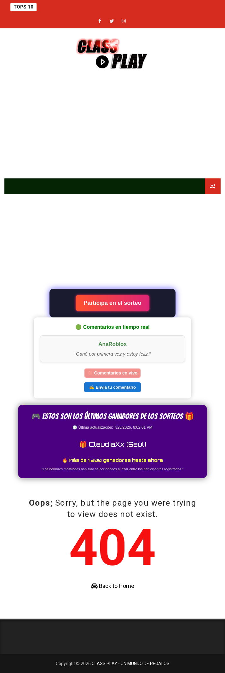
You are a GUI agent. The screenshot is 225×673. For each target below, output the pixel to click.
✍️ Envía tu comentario (112, 387)
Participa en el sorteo (112, 303)
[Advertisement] (113, 125)
